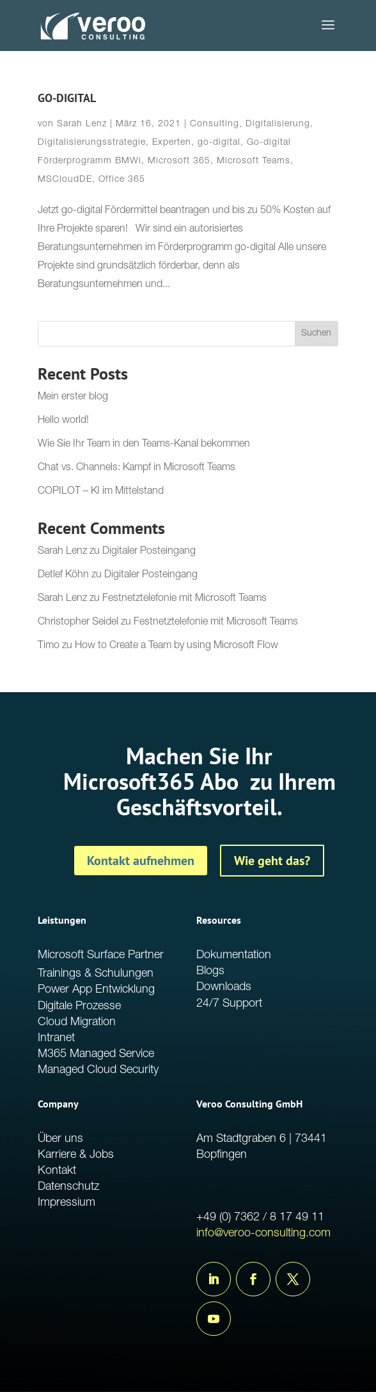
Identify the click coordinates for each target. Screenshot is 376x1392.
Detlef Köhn (63, 575)
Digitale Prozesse (79, 1006)
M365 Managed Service (96, 1054)
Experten (171, 142)
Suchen (316, 333)
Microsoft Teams (253, 161)
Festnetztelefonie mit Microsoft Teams (184, 599)
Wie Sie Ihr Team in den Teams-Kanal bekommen (144, 445)
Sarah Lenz (82, 124)
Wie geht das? (272, 860)
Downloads (223, 987)
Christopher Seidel (78, 623)
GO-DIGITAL (67, 98)
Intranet (56, 1038)
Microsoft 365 (179, 161)
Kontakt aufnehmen (140, 860)
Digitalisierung (278, 124)
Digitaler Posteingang (149, 552)
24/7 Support (229, 1004)
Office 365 (121, 179)
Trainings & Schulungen (95, 974)
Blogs (210, 971)
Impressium (66, 1203)
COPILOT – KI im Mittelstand (101, 492)
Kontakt (57, 1171)
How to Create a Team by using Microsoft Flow (176, 646)
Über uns (60, 1139)
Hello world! (63, 421)
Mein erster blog (73, 397)
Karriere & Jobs (76, 1155)
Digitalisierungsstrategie (92, 142)
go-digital (219, 142)
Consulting (214, 124)
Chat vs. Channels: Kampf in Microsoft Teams (136, 468)
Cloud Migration (77, 1022)
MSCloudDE (65, 179)
